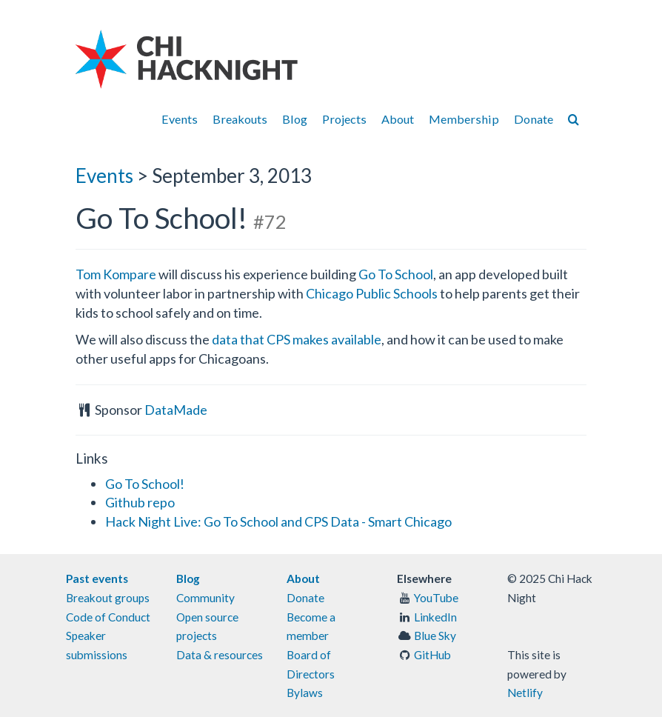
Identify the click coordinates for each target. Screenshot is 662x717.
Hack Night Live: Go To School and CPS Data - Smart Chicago (278, 521)
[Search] (573, 119)
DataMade (175, 409)
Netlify (525, 692)
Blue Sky (435, 635)
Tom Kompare (116, 274)
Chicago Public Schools (372, 293)
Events (179, 119)
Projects (344, 119)
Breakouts (240, 119)
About (397, 119)
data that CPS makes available (296, 339)
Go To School (395, 274)
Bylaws (305, 692)
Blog (294, 119)
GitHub (432, 654)
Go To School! (144, 484)
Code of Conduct (108, 617)
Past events (97, 578)
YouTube (436, 597)
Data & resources (219, 654)
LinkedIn (435, 617)
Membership (464, 119)
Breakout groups (108, 597)
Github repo (140, 502)
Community (205, 597)
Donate (533, 119)
